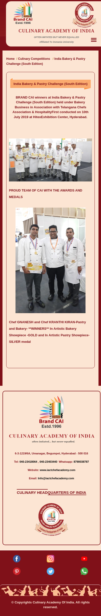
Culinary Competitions (34, 59)
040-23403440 (49, 461)
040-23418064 (29, 461)
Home (10, 59)
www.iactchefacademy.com (57, 469)
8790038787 (81, 461)
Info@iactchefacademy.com (56, 478)
